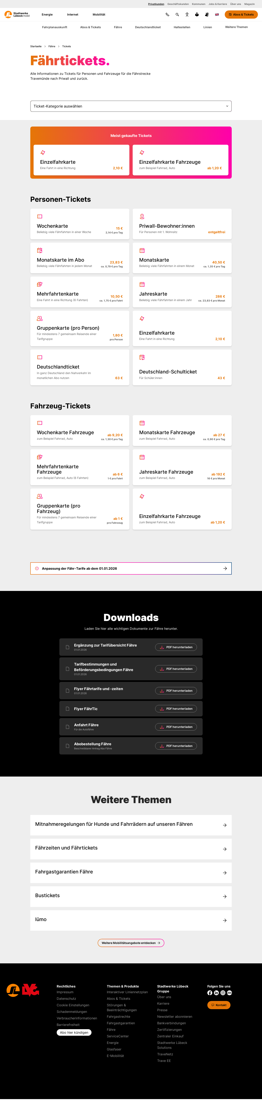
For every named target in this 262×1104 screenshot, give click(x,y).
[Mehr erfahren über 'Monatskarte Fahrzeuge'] (182, 430)
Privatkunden (156, 4)
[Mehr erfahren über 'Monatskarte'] (182, 258)
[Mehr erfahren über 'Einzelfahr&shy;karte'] (81, 160)
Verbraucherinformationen (77, 1018)
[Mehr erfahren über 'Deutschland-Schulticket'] (182, 367)
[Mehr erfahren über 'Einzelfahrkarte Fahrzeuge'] (180, 160)
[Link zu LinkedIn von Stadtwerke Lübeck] (216, 992)
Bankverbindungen (171, 1023)
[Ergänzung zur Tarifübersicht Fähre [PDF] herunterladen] (131, 647)
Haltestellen (182, 27)
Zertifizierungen (169, 1030)
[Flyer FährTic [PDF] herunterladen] (131, 708)
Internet (75, 14)
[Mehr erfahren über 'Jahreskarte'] (182, 292)
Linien (207, 27)
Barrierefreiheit (68, 1025)
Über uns (235, 4)
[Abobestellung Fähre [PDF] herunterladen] (131, 745)
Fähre (118, 27)
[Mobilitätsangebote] (131, 943)
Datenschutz (66, 998)
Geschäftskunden (178, 4)
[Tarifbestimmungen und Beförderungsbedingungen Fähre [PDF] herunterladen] (131, 668)
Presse (162, 1010)
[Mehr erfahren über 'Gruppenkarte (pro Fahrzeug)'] (79, 509)
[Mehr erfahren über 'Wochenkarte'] (79, 224)
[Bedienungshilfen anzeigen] (187, 14)
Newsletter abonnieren (174, 1016)
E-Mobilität (115, 1056)
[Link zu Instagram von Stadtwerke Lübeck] (222, 992)
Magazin (249, 4)
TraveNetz (165, 1054)
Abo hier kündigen (74, 1032)
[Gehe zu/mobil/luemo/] (131, 920)
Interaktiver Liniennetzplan (127, 992)
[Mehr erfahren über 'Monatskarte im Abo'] (79, 258)
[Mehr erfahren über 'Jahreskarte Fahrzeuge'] (182, 467)
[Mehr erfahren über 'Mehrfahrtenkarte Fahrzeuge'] (79, 467)
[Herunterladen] (176, 647)
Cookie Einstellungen (73, 1005)
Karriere (163, 1003)
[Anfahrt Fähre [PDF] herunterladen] (131, 726)
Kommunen (198, 4)
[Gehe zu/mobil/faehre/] (131, 849)
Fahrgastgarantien (121, 1023)
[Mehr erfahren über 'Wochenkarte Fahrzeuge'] (79, 430)
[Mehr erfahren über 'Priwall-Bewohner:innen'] (182, 224)
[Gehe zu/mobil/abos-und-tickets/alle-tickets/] (131, 896)
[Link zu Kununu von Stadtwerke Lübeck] (229, 992)
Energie (50, 14)
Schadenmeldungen (72, 1012)
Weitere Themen (236, 27)
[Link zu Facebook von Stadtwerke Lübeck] (209, 992)
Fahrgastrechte (118, 1016)
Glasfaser (114, 1049)
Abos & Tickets (90, 27)
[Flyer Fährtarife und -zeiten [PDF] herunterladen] (131, 690)
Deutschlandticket (148, 27)
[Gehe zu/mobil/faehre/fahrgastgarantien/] (131, 873)
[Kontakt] (167, 14)
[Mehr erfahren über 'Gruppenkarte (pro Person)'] (79, 328)
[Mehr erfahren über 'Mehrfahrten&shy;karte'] (79, 292)
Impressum (65, 992)
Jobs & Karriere (218, 4)
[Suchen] (177, 14)
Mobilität (102, 14)
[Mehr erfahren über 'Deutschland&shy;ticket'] (79, 367)
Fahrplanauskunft (54, 27)
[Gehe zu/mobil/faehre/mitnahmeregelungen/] (131, 825)
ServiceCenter (118, 1036)
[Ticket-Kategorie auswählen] (131, 106)
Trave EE (164, 1061)
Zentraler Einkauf (170, 1036)
